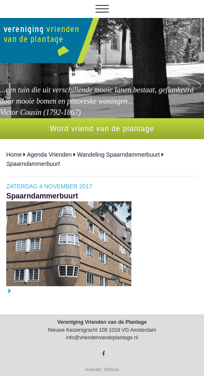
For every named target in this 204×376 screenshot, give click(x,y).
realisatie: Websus (102, 369)
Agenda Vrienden (49, 154)
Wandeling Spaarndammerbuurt (118, 154)
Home (14, 154)
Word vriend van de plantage (102, 128)
